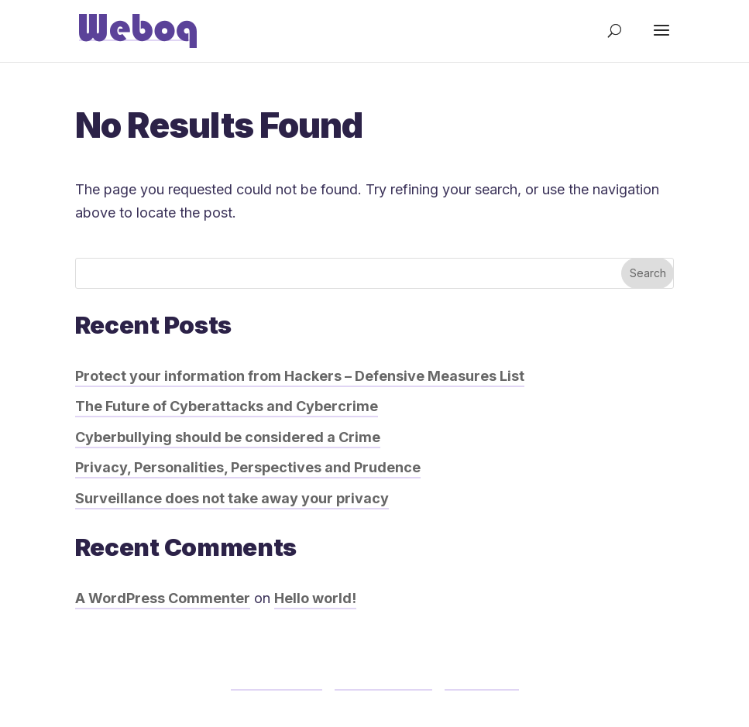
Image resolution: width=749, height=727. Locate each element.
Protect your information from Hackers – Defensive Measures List (299, 376)
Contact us (482, 679)
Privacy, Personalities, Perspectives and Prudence (248, 467)
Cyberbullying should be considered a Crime (227, 437)
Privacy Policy (383, 679)
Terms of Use (276, 679)
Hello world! (315, 598)
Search (648, 272)
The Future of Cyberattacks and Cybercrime (226, 406)
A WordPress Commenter (162, 598)
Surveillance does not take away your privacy (232, 498)
